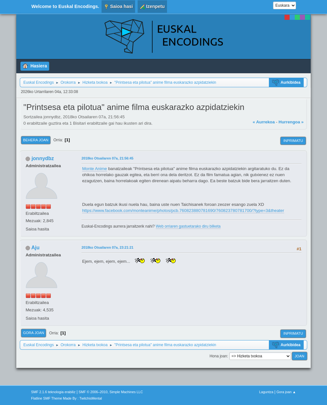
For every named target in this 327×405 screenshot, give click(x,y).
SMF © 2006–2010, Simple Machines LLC (111, 392)
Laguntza (266, 392)
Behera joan (35, 140)
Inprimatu (293, 141)
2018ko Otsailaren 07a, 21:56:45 (107, 158)
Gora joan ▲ (286, 392)
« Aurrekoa (264, 122)
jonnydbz (43, 158)
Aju (35, 247)
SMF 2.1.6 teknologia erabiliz (53, 392)
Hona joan (218, 356)
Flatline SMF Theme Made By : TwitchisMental (66, 398)
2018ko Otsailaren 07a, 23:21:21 (107, 247)
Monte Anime (94, 168)
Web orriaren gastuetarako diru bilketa (188, 226)
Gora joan (33, 333)
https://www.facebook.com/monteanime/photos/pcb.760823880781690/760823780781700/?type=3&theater (183, 210)
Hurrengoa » (291, 122)
